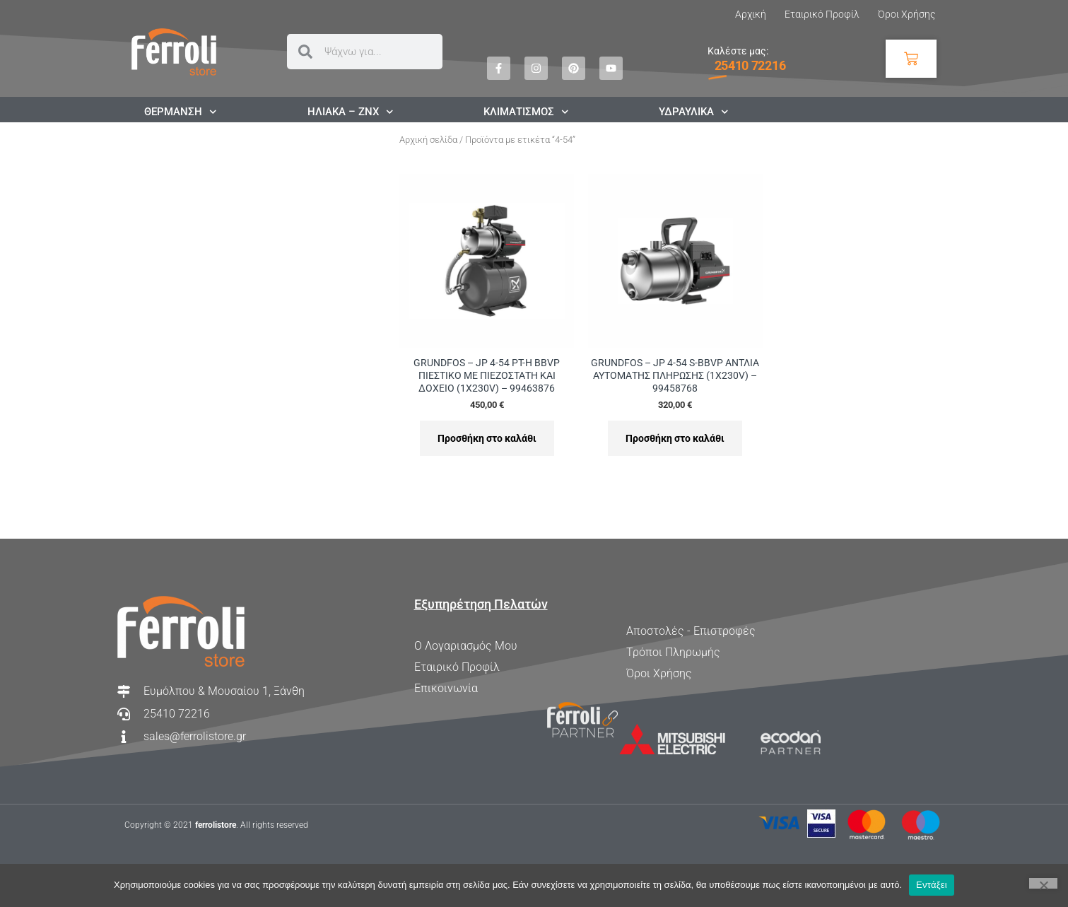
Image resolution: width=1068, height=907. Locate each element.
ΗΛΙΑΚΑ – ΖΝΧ (350, 111)
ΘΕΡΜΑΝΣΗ (180, 111)
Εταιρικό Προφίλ (822, 14)
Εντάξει (931, 884)
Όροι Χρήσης (906, 14)
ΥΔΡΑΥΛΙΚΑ (694, 111)
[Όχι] (1043, 883)
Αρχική (750, 14)
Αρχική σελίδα (428, 139)
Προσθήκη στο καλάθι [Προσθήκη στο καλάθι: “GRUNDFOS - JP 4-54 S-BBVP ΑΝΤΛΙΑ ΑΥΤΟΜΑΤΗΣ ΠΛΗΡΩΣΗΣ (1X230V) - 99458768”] (675, 438)
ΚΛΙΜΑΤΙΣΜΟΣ (526, 111)
